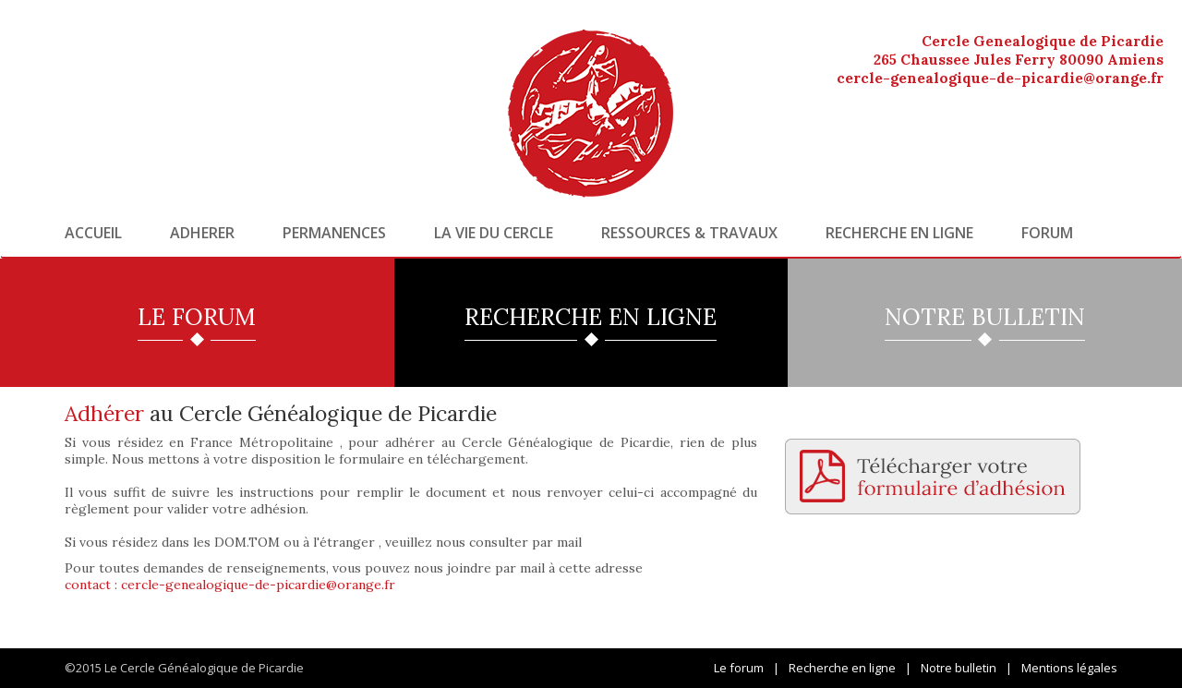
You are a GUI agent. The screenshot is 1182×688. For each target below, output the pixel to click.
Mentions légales (1069, 667)
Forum (1047, 232)
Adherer (202, 232)
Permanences (334, 232)
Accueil (93, 232)
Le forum (739, 667)
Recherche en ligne (899, 232)
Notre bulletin (958, 667)
